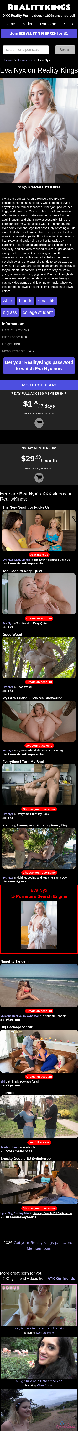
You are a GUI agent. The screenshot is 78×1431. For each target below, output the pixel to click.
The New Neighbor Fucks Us (26, 507)
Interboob (8, 1093)
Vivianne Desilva (11, 1015)
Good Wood (12, 635)
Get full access (39, 1142)
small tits (46, 300)
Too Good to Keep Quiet (22, 571)
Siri (2, 1081)
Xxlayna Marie (32, 1015)
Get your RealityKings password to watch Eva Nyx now (39, 365)
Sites (68, 24)
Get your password (39, 745)
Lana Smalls (22, 559)
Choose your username (39, 809)
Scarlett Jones (9, 1147)
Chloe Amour (45, 1385)
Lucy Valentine (45, 1332)
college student (38, 312)
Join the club (39, 554)
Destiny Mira (21, 1213)
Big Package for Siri (17, 1027)
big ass (10, 312)
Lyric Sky (6, 1213)
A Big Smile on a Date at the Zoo (39, 1381)
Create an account (39, 618)
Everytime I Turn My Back (23, 762)
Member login (39, 1248)
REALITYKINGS (39, 7)
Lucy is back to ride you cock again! (39, 1328)
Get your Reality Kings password (43, 1242)
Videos (29, 24)
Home (9, 24)
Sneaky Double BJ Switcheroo (25, 1159)
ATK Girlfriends (61, 1278)
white (8, 300)
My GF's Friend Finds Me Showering (32, 698)
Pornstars (48, 24)
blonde (25, 300)
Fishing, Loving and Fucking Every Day (35, 825)
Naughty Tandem (14, 961)
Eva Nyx (7, 559)
